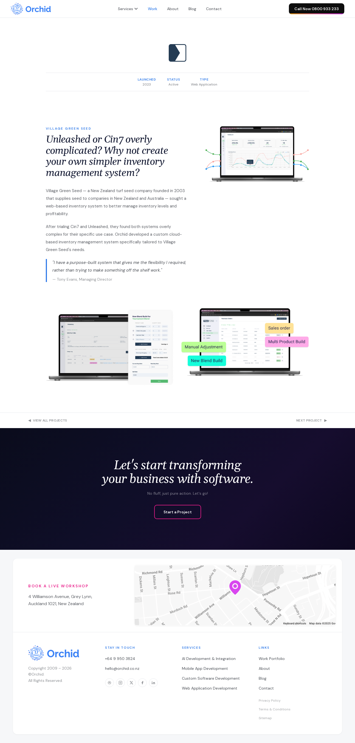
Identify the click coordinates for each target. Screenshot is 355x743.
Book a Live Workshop (58, 585)
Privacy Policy (270, 700)
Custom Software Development (211, 678)
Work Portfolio (272, 658)
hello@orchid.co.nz (122, 668)
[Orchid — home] (31, 9)
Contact (214, 8)
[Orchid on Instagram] (120, 682)
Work (152, 8)
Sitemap (265, 718)
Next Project (311, 420)
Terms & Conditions (275, 709)
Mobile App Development (205, 668)
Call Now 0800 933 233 (316, 10)
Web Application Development (209, 688)
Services (128, 8)
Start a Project (178, 511)
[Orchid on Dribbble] (109, 682)
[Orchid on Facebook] (142, 682)
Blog (192, 8)
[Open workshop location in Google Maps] (235, 595)
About (173, 8)
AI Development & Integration (209, 658)
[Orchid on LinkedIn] (153, 682)
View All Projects (47, 420)
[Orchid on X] (131, 682)
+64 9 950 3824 (120, 658)
